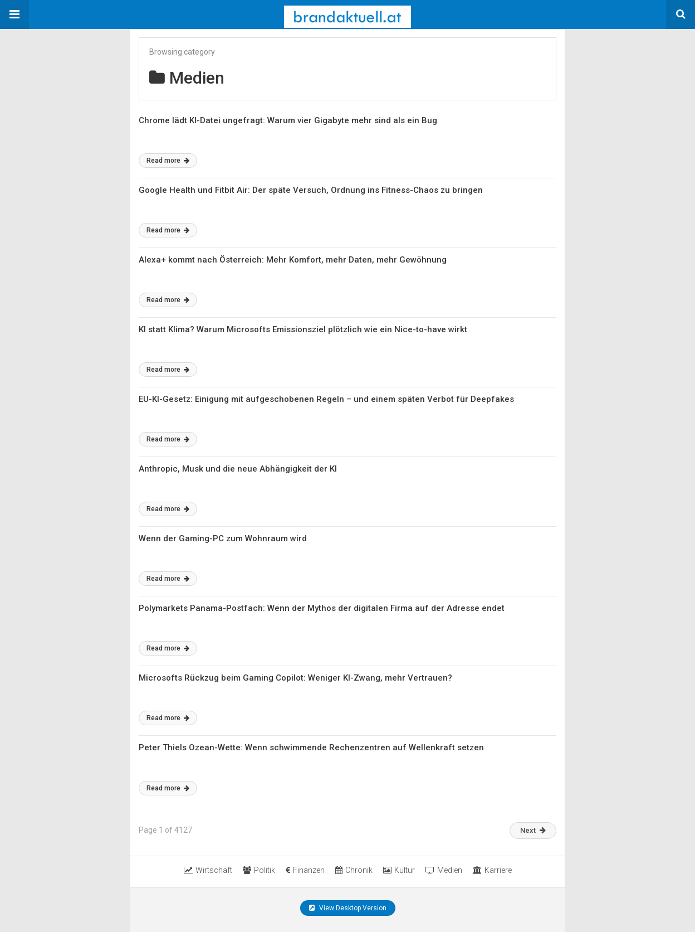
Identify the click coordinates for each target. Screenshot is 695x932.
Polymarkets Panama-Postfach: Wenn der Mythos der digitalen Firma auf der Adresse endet (322, 608)
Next (533, 830)
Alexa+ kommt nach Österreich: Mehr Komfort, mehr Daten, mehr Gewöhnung (293, 260)
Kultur (399, 870)
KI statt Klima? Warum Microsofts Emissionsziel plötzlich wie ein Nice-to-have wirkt (303, 329)
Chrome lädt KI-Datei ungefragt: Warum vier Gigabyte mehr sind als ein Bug (288, 120)
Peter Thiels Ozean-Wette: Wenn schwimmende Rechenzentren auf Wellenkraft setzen (311, 747)
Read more (167, 160)
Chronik (354, 870)
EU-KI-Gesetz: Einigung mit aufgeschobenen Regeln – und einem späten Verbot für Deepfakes (326, 399)
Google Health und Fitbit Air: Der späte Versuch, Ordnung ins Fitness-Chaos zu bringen (311, 190)
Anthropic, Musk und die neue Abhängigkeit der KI (238, 469)
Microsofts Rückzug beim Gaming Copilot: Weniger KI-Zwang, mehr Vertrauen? (295, 678)
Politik (259, 870)
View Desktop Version (347, 908)
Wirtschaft (208, 870)
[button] (14, 14)
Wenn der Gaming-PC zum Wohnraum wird (223, 538)
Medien (443, 870)
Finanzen (305, 870)
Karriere (492, 870)
